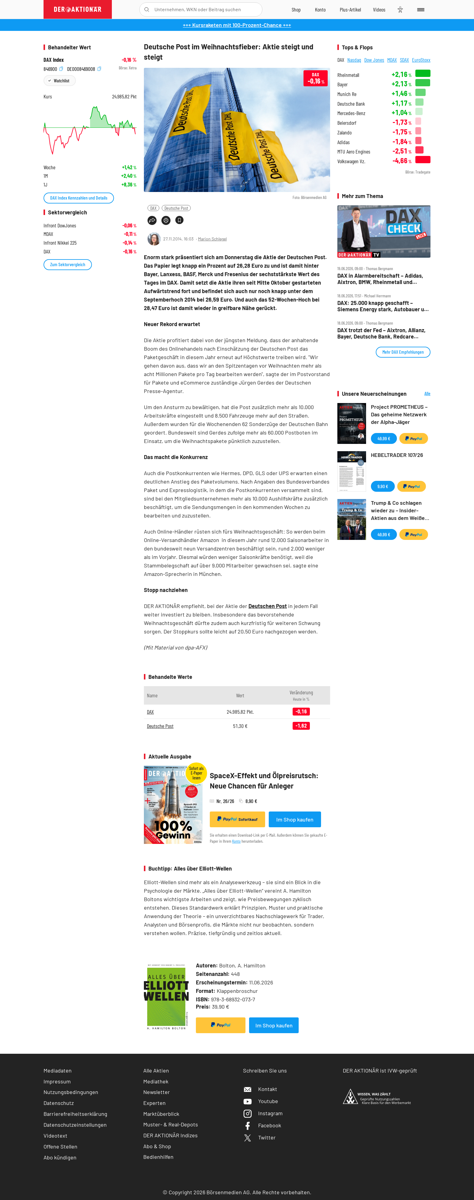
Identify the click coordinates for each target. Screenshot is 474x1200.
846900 (53, 68)
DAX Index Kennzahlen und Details (78, 197)
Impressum (57, 1081)
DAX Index (54, 60)
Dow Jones (374, 59)
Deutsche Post (176, 208)
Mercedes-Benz (351, 113)
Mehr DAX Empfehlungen (403, 352)
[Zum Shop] (296, 9)
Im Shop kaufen (294, 819)
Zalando (344, 132)
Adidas (343, 142)
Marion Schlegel (212, 238)
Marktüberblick (161, 1113)
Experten (154, 1102)
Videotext (55, 1135)
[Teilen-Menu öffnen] (152, 220)
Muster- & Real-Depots (170, 1124)
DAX (153, 208)
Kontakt (260, 1089)
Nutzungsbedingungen (71, 1092)
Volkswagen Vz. (351, 161)
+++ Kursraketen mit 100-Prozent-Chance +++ (237, 24)
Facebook (262, 1125)
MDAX (392, 59)
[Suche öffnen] (146, 9)
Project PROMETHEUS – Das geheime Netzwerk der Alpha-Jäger (399, 414)
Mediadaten (58, 1070)
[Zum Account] (320, 9)
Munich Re (346, 94)
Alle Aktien (156, 1070)
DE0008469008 (84, 68)
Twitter (259, 1137)
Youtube (260, 1101)
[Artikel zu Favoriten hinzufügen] (179, 220)
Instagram (263, 1113)
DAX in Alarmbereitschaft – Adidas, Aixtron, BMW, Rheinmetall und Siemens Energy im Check (380, 279)
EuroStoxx (421, 59)
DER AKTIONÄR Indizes (170, 1135)
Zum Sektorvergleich (67, 264)
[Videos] (379, 9)
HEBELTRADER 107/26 (397, 454)
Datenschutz (59, 1102)
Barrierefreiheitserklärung (75, 1113)
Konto (236, 841)
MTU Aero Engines (353, 151)
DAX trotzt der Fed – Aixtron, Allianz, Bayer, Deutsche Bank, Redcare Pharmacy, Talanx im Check (381, 333)
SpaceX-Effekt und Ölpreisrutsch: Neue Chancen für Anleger (264, 780)
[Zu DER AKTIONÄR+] (350, 9)
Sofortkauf (237, 819)
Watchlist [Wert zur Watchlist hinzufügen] (61, 80)
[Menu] (419, 9)
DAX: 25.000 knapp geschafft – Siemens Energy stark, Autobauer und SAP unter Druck (383, 306)
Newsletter (156, 1092)
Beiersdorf (346, 123)
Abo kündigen (60, 1157)
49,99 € (384, 438)
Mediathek (155, 1081)
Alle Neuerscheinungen (420, 394)
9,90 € (383, 486)
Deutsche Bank (351, 104)
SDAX (404, 59)
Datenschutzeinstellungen (75, 1124)
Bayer (342, 84)
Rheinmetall (348, 75)
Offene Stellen (60, 1146)
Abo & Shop (157, 1146)
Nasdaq (354, 59)
